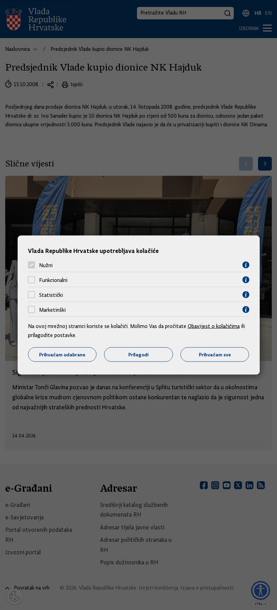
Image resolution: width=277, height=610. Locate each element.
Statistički (51, 295)
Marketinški (52, 310)
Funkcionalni (53, 280)
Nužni (46, 265)
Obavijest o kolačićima (214, 326)
